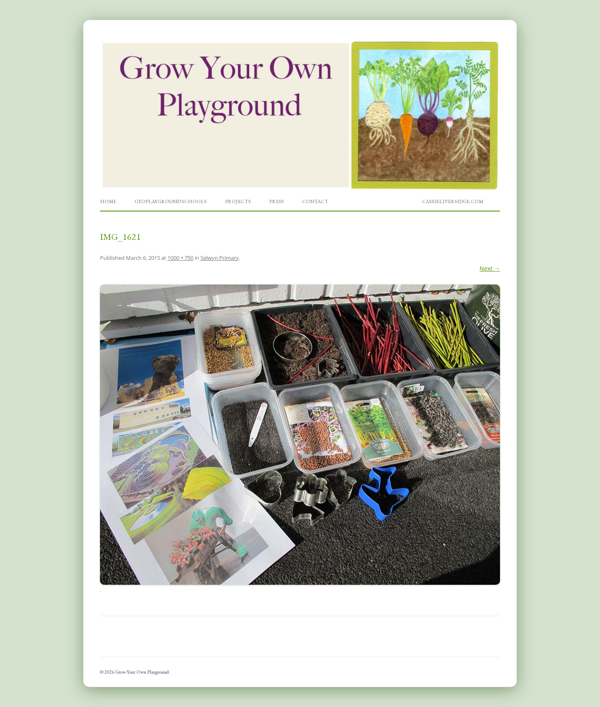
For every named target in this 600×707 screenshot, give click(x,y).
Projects (238, 201)
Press (276, 201)
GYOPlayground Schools (171, 201)
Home (108, 201)
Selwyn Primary (219, 258)
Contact (315, 201)
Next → (490, 268)
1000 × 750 (180, 258)
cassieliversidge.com (452, 201)
